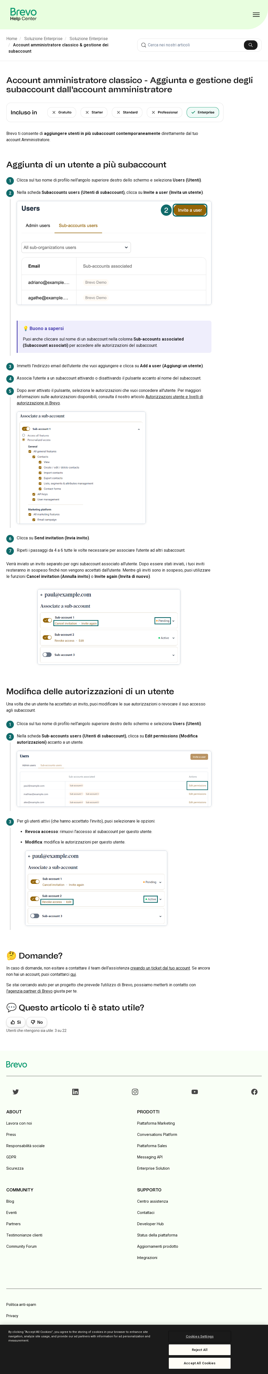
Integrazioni (147, 1257)
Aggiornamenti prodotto (157, 1246)
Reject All (200, 1350)
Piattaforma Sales (152, 1145)
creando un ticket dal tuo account (160, 968)
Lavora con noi (19, 1123)
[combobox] (199, 45)
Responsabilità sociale (25, 1145)
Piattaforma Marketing (156, 1123)
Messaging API (150, 1157)
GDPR (11, 1157)
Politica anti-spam (21, 1304)
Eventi (11, 1212)
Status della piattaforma (157, 1235)
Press (11, 1134)
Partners (13, 1224)
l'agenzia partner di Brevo (29, 991)
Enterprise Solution (153, 1168)
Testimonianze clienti (24, 1235)
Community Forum (21, 1246)
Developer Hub (150, 1224)
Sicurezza (15, 1168)
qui (73, 974)
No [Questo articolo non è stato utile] (40, 1022)
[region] (134, 1349)
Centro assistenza (152, 1201)
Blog (10, 1201)
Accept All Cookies (199, 1363)
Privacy (12, 1316)
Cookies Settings (200, 1336)
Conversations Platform (157, 1134)
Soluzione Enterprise (43, 38)
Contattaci (145, 1212)
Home (11, 38)
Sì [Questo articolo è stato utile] (19, 1022)
